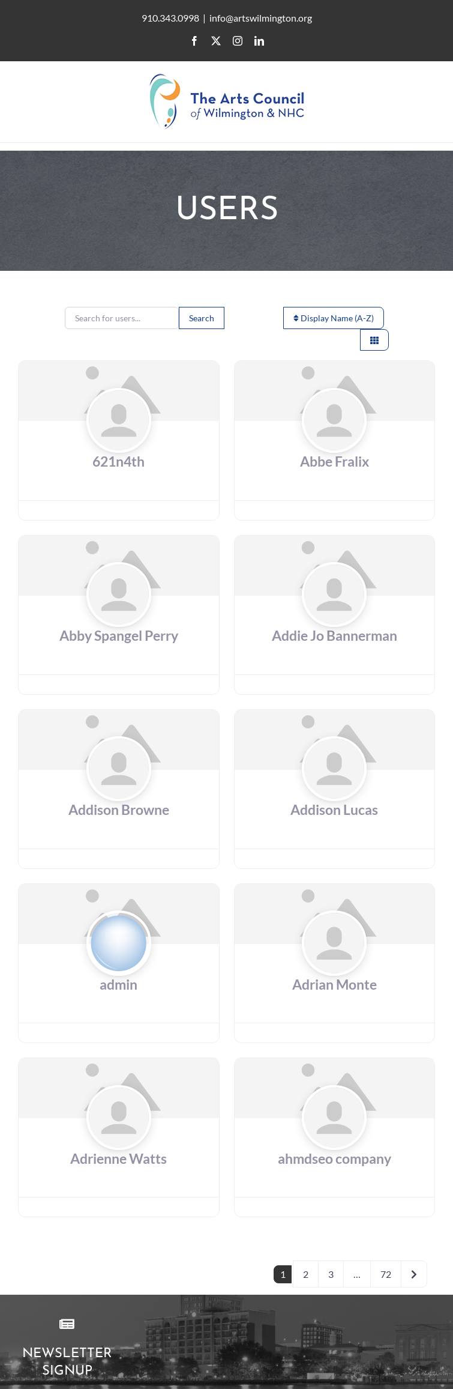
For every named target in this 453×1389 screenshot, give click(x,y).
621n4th (118, 461)
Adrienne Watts (118, 1159)
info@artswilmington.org (260, 17)
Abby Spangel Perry (118, 636)
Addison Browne (118, 810)
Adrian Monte (334, 984)
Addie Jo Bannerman (334, 636)
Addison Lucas (334, 810)
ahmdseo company (334, 1159)
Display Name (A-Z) (333, 318)
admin (118, 984)
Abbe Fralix (334, 461)
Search (201, 318)
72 (385, 1274)
